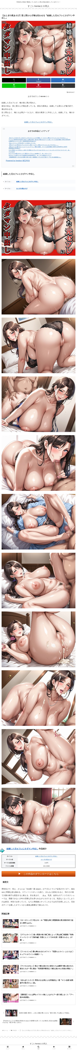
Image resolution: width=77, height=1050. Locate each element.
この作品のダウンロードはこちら (41, 874)
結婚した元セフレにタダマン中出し (38, 122)
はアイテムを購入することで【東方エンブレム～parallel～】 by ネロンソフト (30, 153)
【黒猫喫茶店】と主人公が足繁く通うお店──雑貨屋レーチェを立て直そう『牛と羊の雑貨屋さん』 (35, 157)
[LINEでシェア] (14, 85)
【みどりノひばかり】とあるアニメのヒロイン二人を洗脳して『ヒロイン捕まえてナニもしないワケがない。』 (38, 138)
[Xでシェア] (14, 80)
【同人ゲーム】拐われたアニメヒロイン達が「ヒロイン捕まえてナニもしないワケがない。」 (34, 145)
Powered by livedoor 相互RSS (18, 161)
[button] (63, 85)
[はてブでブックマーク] (63, 80)
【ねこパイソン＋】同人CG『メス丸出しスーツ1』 (22, 143)
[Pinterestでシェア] (38, 85)
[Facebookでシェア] (38, 80)
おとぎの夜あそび (21, 188)
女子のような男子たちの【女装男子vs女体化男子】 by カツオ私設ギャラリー (30, 155)
